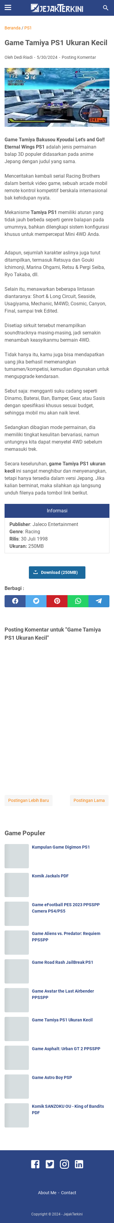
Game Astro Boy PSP (52, 1077)
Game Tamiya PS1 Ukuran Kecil (62, 1019)
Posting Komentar (79, 57)
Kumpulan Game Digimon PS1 (61, 847)
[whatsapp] (77, 601)
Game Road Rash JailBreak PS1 (62, 962)
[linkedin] (79, 1165)
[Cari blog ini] (105, 8)
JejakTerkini (73, 1214)
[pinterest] (57, 601)
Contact (68, 1192)
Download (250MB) (59, 572)
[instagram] (64, 1165)
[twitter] (36, 601)
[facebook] (15, 601)
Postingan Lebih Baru (28, 800)
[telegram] (98, 601)
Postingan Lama (89, 800)
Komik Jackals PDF (50, 875)
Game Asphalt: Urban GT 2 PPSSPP (66, 1048)
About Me (47, 1192)
